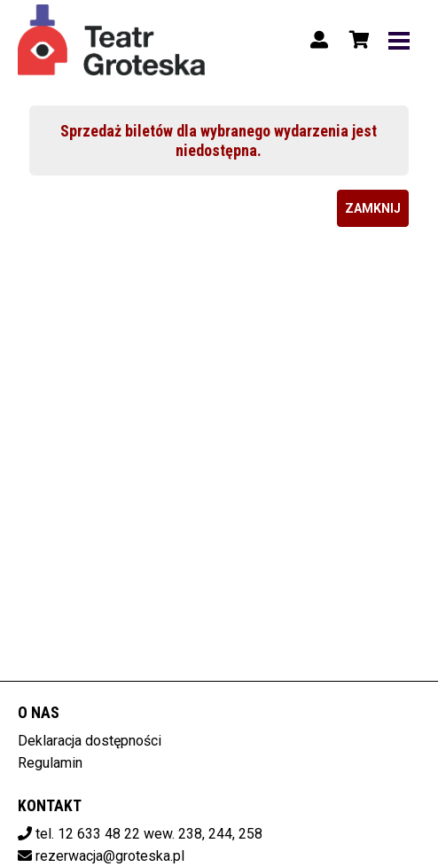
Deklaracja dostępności (89, 740)
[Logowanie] (319, 40)
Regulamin (50, 762)
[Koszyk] (356, 40)
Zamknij (373, 208)
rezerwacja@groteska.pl (109, 855)
